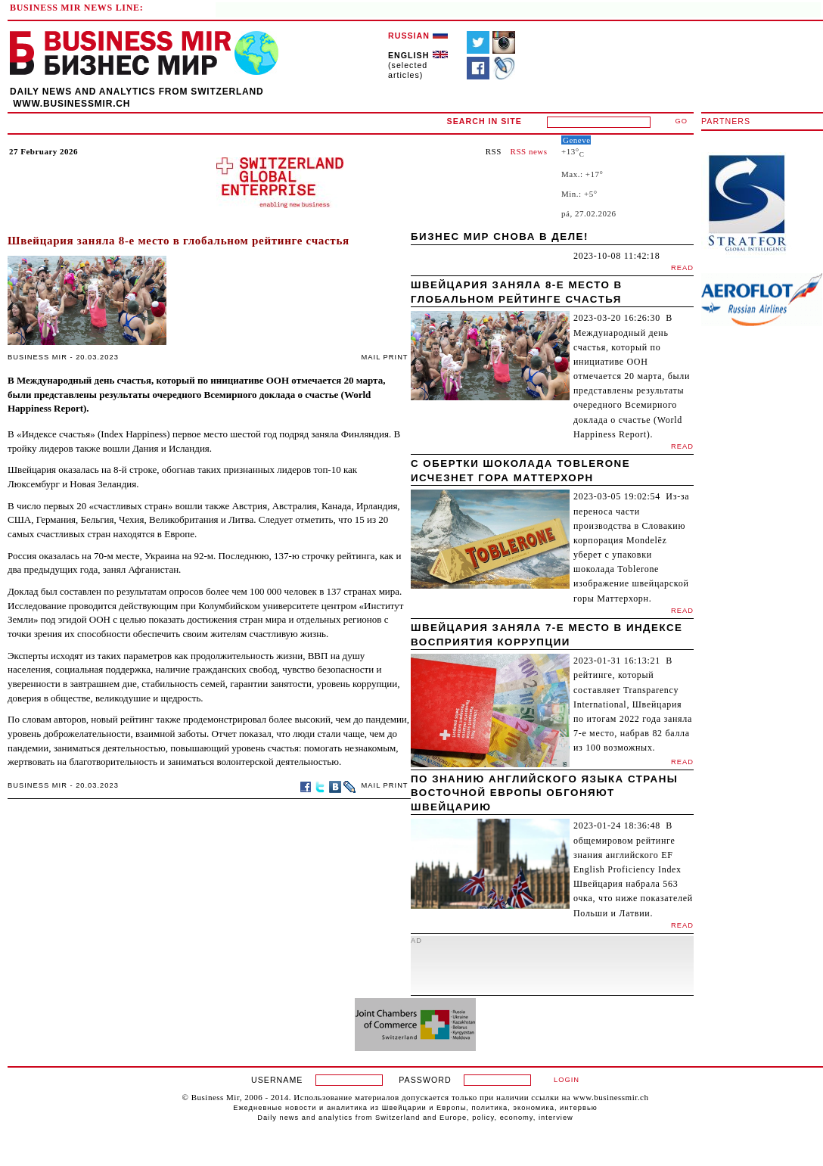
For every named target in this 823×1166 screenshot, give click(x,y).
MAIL (371, 357)
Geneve (577, 140)
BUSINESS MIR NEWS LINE (75, 7)
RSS (494, 151)
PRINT (396, 357)
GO (681, 121)
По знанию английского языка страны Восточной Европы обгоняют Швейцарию (544, 793)
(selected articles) (418, 65)
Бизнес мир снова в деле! (500, 236)
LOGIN (566, 1080)
